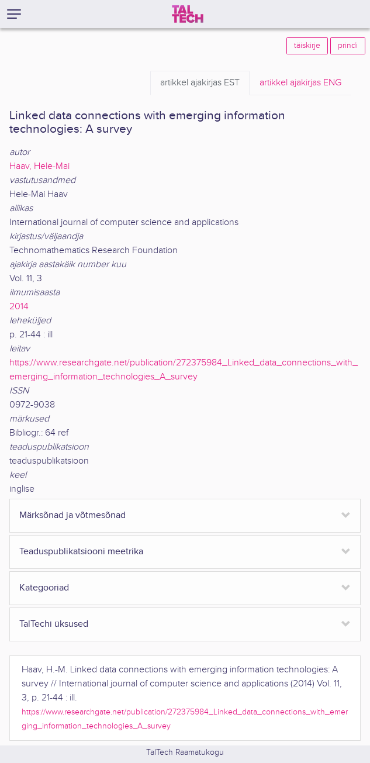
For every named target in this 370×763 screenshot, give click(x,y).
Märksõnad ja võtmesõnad (72, 515)
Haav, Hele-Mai (39, 166)
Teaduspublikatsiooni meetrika (81, 551)
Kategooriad (44, 587)
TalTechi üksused (53, 624)
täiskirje (307, 45)
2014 (19, 306)
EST (200, 83)
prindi (348, 45)
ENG (300, 83)
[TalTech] (187, 14)
